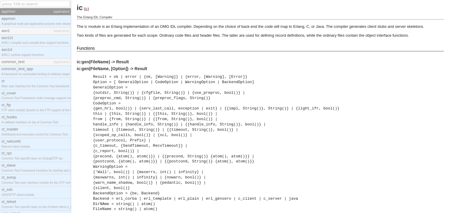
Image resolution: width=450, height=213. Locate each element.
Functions (86, 48)
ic (86, 9)
